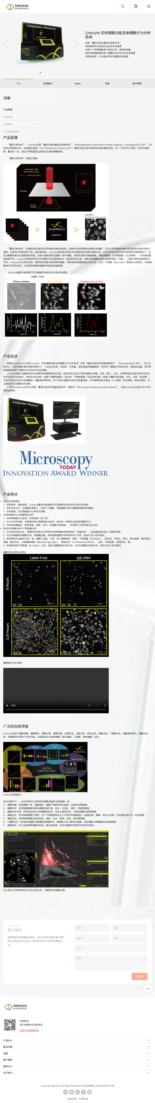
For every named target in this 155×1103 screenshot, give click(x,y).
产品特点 (7, 124)
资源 (107, 83)
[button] (40, 73)
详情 (18, 83)
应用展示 (47, 83)
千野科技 (83, 1098)
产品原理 (7, 109)
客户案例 (137, 83)
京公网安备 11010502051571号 (98, 1085)
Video (77, 83)
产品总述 (7, 116)
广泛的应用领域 (11, 131)
